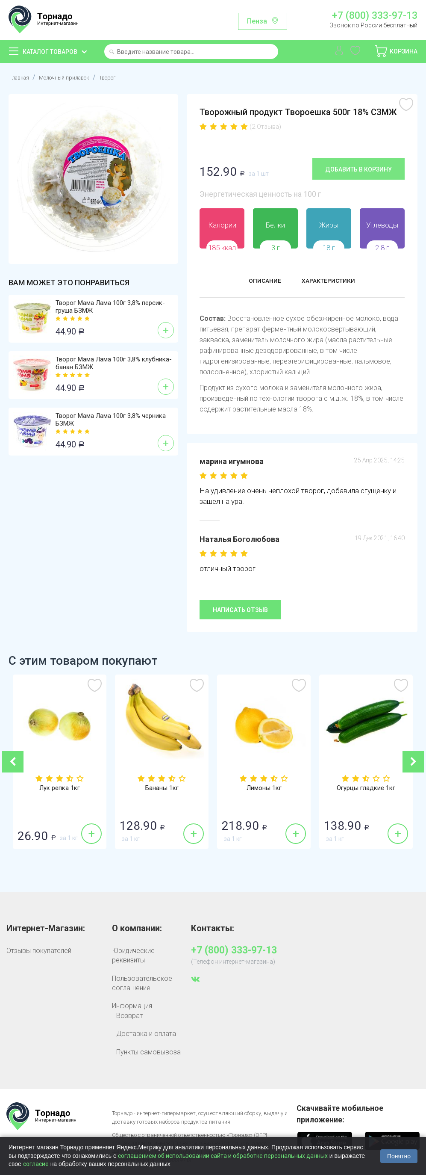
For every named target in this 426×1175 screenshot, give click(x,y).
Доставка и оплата (146, 1033)
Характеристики (333, 281)
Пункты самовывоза (148, 1052)
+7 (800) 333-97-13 (374, 16)
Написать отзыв (240, 610)
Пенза (257, 21)
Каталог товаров (50, 51)
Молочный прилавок (75, 77)
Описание (256, 281)
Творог (128, 77)
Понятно (399, 1156)
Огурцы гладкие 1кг (366, 788)
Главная (21, 77)
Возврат (129, 1015)
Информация (132, 1006)
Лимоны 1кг (264, 788)
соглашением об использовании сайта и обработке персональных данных (223, 1155)
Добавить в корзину (358, 169)
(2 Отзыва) (265, 126)
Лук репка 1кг (59, 788)
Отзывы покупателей (38, 950)
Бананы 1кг (161, 788)
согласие (36, 1163)
